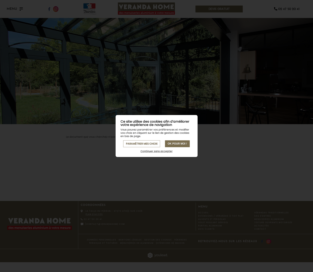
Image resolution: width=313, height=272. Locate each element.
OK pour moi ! (177, 143)
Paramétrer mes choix (141, 144)
